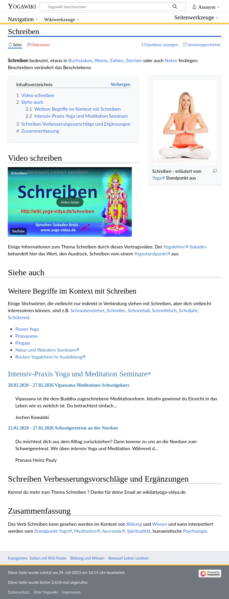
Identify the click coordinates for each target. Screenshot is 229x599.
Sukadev (198, 246)
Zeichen (134, 60)
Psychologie (195, 531)
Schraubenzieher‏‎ (87, 310)
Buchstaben (80, 60)
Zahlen (117, 60)
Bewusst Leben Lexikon (128, 558)
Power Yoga (27, 329)
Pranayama (26, 336)
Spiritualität (138, 531)
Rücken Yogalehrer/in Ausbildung (48, 357)
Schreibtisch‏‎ (164, 310)
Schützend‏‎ (18, 317)
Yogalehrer (174, 246)
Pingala (22, 343)
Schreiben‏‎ (19, 173)
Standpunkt (46, 531)
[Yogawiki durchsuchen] (113, 6)
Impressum (71, 592)
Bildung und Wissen (87, 558)
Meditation (85, 531)
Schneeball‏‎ (139, 310)
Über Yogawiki (45, 592)
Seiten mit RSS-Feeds (48, 558)
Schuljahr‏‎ (188, 310)
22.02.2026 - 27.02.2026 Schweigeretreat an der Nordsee (63, 428)
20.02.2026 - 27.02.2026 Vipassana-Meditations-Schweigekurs (68, 385)
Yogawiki (22, 6)
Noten (171, 60)
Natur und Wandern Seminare (45, 350)
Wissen (159, 524)
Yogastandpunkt (150, 253)
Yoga (157, 178)
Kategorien (17, 558)
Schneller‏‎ (116, 310)
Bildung (134, 524)
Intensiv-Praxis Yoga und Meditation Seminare (77, 374)
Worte (101, 60)
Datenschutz (18, 592)
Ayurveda (111, 531)
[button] (70, 202)
